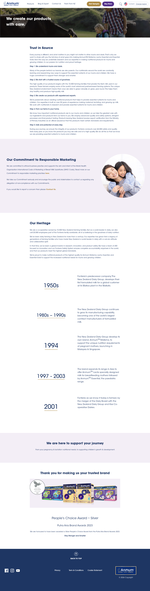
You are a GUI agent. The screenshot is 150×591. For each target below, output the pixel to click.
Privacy (57, 570)
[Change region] (136, 4)
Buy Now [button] (108, 4)
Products (30, 4)
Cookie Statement (95, 570)
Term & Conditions (76, 570)
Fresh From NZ (69, 4)
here (47, 173)
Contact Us (56, 4)
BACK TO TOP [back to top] (76, 556)
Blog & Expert (43, 4)
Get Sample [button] (94, 4)
